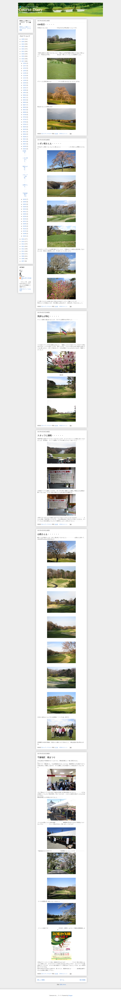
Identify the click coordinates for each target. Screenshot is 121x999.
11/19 (24, 75)
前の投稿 (82, 980)
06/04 (24, 134)
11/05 (24, 80)
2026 (23, 39)
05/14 (24, 141)
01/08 (24, 233)
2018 (23, 58)
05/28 (24, 136)
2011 (23, 251)
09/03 (24, 102)
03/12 (24, 211)
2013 (23, 246)
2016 (23, 239)
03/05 (24, 214)
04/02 (24, 204)
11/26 (24, 73)
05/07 (24, 144)
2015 (23, 241)
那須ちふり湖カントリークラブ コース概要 (25, 28)
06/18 (24, 129)
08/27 (24, 105)
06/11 (24, 131)
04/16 (24, 199)
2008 (23, 258)
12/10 (24, 68)
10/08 (24, 90)
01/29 (24, 226)
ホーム (62, 980)
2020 (23, 54)
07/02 (24, 124)
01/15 (24, 231)
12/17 (24, 65)
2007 (23, 261)
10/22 (24, 85)
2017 (23, 61)
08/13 (24, 109)
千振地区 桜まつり (46, 757)
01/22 (24, 228)
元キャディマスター (26, 278)
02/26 (24, 216)
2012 (23, 249)
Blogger (70, 995)
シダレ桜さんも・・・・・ (49, 143)
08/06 (24, 112)
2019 (23, 56)
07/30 (24, 114)
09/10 (24, 100)
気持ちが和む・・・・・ (48, 316)
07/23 (24, 117)
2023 (23, 46)
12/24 (24, 63)
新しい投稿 (41, 980)
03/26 (24, 206)
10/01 (24, 92)
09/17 (24, 97)
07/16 (24, 119)
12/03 (24, 70)
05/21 (24, 139)
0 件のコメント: (63, 133)
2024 (23, 44)
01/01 (24, 236)
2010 (23, 253)
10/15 (24, 87)
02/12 (24, 221)
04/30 (24, 146)
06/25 (24, 127)
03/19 (24, 209)
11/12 (24, 78)
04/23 (24, 149)
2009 (23, 256)
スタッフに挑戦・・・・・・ (50, 435)
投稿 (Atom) (63, 984)
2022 (23, 49)
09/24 (24, 95)
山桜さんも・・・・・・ (48, 534)
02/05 (24, 223)
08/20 (24, 107)
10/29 (24, 83)
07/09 (24, 122)
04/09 (24, 201)
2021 (23, 51)
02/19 (24, 219)
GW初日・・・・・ (46, 24)
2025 (23, 41)
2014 (23, 244)
